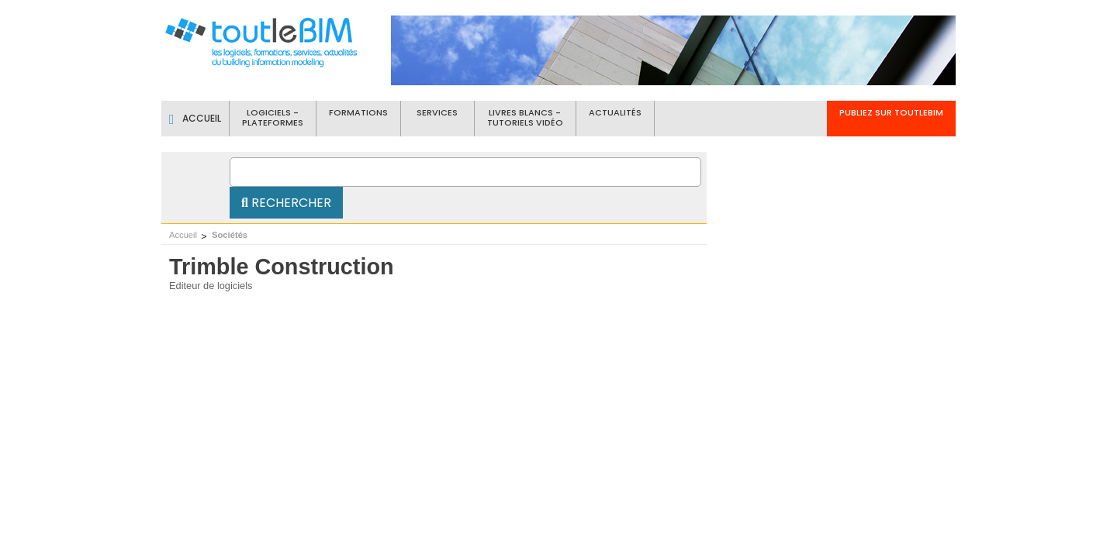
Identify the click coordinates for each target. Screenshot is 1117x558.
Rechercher (286, 203)
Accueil (183, 234)
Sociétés (229, 234)
